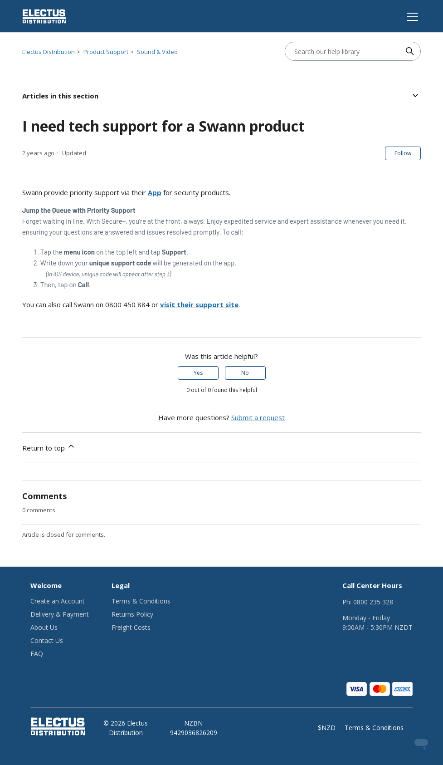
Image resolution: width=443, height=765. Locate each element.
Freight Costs (131, 627)
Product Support (105, 52)
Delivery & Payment (59, 614)
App (154, 192)
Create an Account (57, 601)
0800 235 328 (373, 602)
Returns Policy (132, 614)
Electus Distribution (48, 52)
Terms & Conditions (141, 601)
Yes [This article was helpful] (198, 373)
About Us (44, 627)
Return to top (49, 446)
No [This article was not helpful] (245, 373)
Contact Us (46, 640)
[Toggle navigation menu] (411, 16)
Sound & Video (157, 52)
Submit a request (258, 417)
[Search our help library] (343, 51)
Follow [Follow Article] (402, 153)
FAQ (36, 653)
